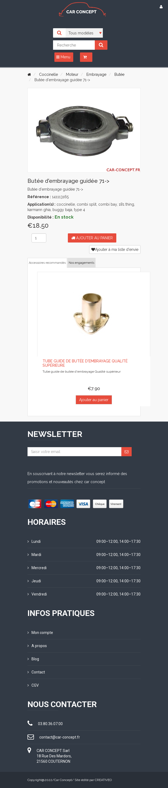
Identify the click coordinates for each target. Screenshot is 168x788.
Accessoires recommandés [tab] (47, 263)
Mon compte (40, 632)
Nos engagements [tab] (81, 263)
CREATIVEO (103, 780)
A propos (37, 646)
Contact (36, 672)
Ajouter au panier (92, 238)
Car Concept (63, 780)
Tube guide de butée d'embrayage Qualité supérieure (85, 363)
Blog (33, 659)
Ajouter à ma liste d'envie (114, 249)
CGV (33, 685)
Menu (63, 57)
